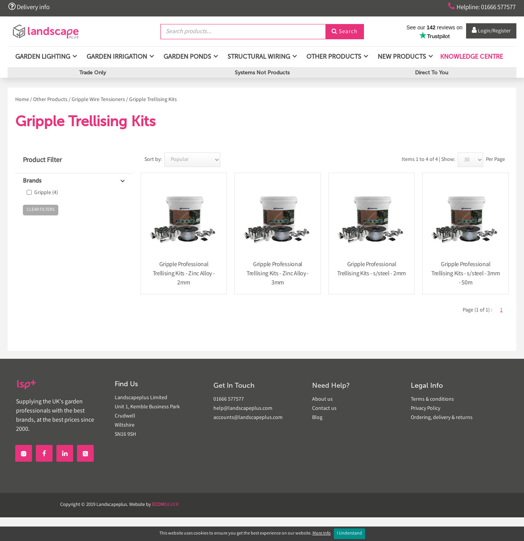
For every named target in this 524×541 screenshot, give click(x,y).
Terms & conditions (432, 399)
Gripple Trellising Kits (153, 100)
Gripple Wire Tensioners (98, 100)
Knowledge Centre (471, 57)
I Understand (349, 533)
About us (322, 399)
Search (344, 31)
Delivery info (30, 6)
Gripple (46, 193)
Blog (317, 418)
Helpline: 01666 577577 (478, 6)
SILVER (165, 505)
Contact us (324, 409)
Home (22, 100)
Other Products (50, 100)
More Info (321, 533)
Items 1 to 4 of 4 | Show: (428, 160)
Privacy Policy (425, 409)
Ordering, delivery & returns (442, 418)
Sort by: (153, 160)
